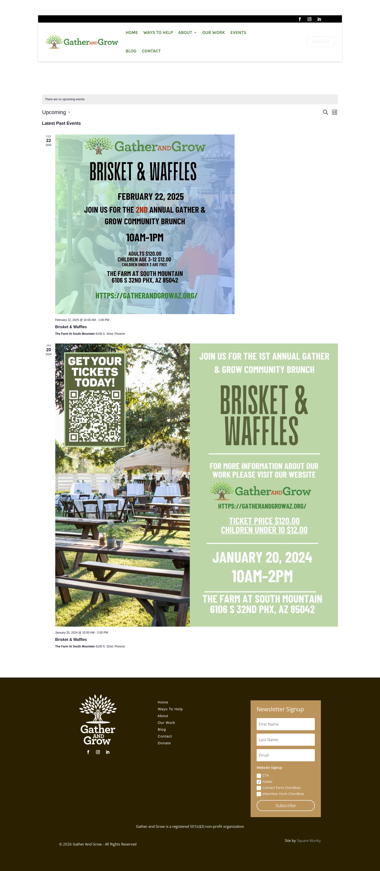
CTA (263, 775)
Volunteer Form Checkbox (280, 793)
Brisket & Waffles (71, 327)
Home (132, 32)
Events (238, 32)
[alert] (190, 99)
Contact (151, 51)
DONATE (321, 41)
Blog (131, 51)
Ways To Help (158, 32)
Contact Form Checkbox (279, 787)
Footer (265, 781)
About (185, 32)
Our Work (213, 32)
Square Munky (309, 840)
